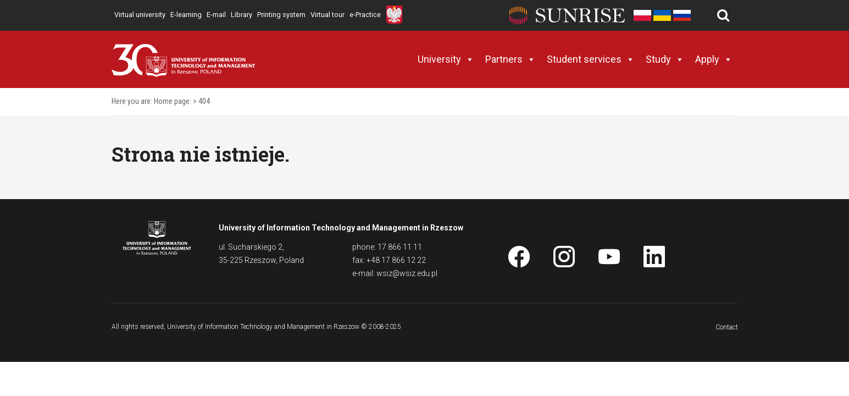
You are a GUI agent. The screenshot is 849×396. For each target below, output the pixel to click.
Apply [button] (714, 59)
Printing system (281, 14)
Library (241, 14)
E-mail (216, 14)
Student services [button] (591, 59)
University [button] (446, 59)
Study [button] (665, 59)
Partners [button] (510, 59)
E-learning (186, 14)
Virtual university (139, 14)
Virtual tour (327, 14)
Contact (726, 327)
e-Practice (365, 14)
